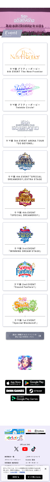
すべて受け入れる (34, 477)
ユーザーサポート (32, 463)
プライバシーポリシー (13, 460)
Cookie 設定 (30, 460)
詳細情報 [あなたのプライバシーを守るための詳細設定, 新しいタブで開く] (22, 472)
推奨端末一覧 (9, 457)
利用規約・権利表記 (12, 463)
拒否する (16, 477)
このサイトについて (33, 457)
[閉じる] (45, 469)
